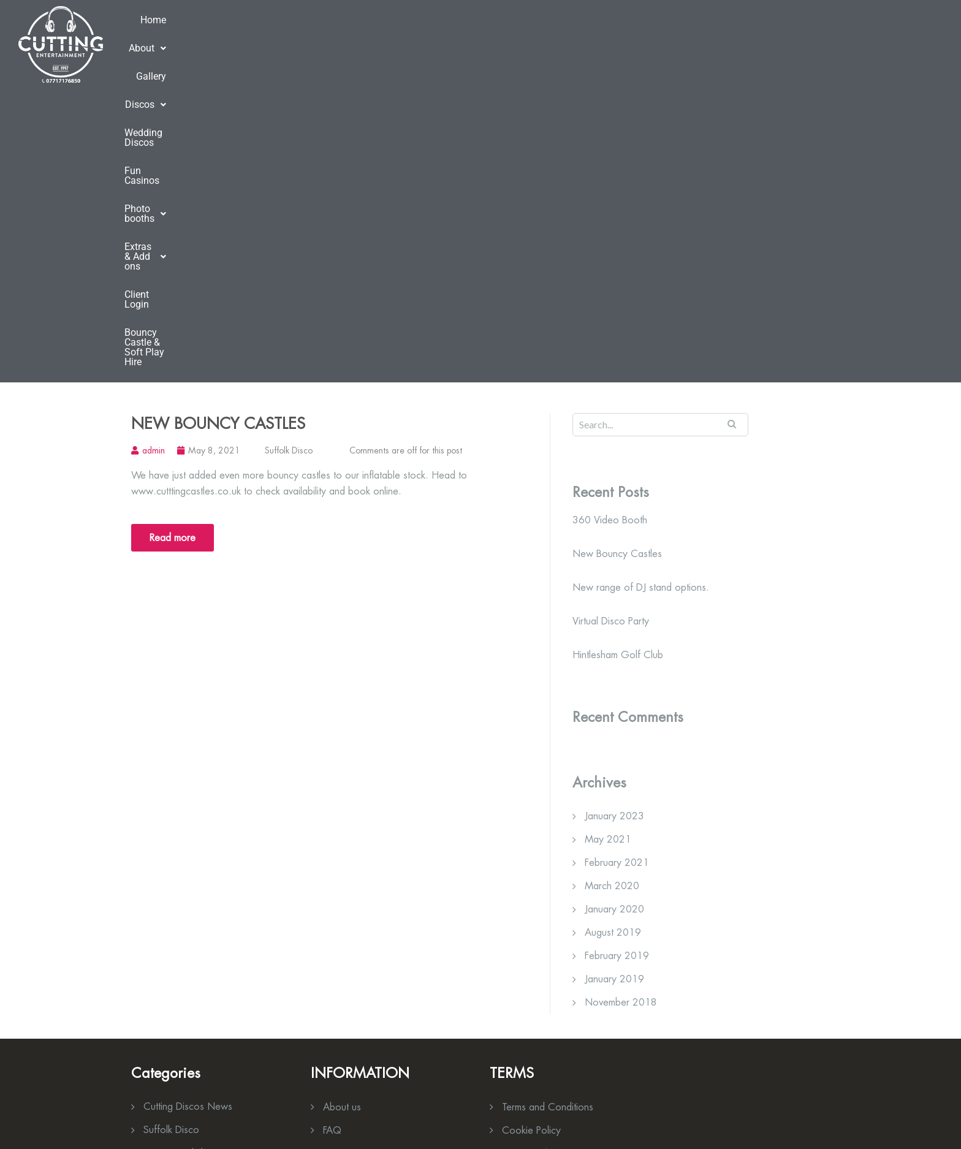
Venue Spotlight (175, 859)
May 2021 (608, 545)
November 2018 (621, 708)
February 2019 (617, 662)
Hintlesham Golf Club (617, 361)
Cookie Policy (531, 836)
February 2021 (617, 569)
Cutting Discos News (187, 812)
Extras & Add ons (670, 44)
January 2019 (614, 685)
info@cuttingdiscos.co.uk (210, 1084)
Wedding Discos (414, 44)
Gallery (286, 44)
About (234, 44)
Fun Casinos (494, 44)
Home (184, 44)
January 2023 (614, 522)
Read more (173, 244)
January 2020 (614, 615)
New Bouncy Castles (218, 130)
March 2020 (612, 592)
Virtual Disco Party (610, 328)
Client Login (757, 44)
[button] (234, 44)
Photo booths (574, 44)
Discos (339, 44)
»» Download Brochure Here (551, 980)
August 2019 (613, 638)
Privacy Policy (530, 860)
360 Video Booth (609, 227)
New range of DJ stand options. (640, 294)
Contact (519, 883)
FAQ (332, 836)
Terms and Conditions (547, 813)
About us (342, 813)
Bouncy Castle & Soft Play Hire (867, 44)
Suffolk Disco (289, 156)
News (335, 860)
